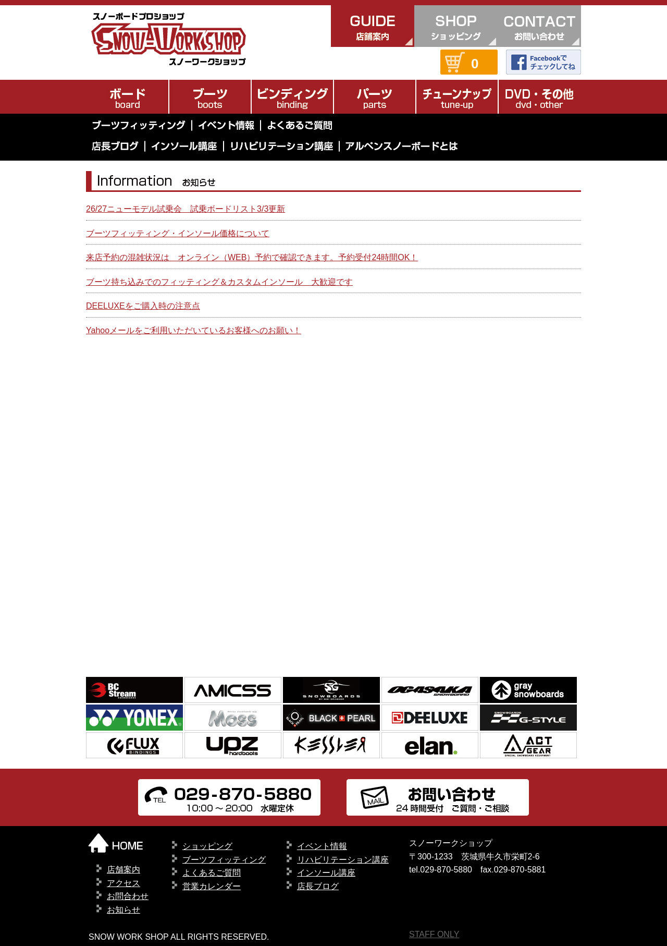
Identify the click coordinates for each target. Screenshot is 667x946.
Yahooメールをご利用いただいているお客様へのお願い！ (193, 330)
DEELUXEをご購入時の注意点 (143, 305)
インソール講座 (326, 872)
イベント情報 (322, 846)
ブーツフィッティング (224, 859)
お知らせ (123, 909)
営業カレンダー (211, 886)
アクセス (123, 883)
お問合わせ (128, 896)
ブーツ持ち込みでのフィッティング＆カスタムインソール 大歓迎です (219, 281)
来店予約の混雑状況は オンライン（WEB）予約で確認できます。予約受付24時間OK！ (252, 257)
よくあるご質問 (211, 872)
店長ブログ (318, 886)
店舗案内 (123, 869)
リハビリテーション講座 (343, 859)
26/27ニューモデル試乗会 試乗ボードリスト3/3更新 (185, 208)
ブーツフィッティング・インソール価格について (177, 233)
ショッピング (207, 846)
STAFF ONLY (434, 934)
